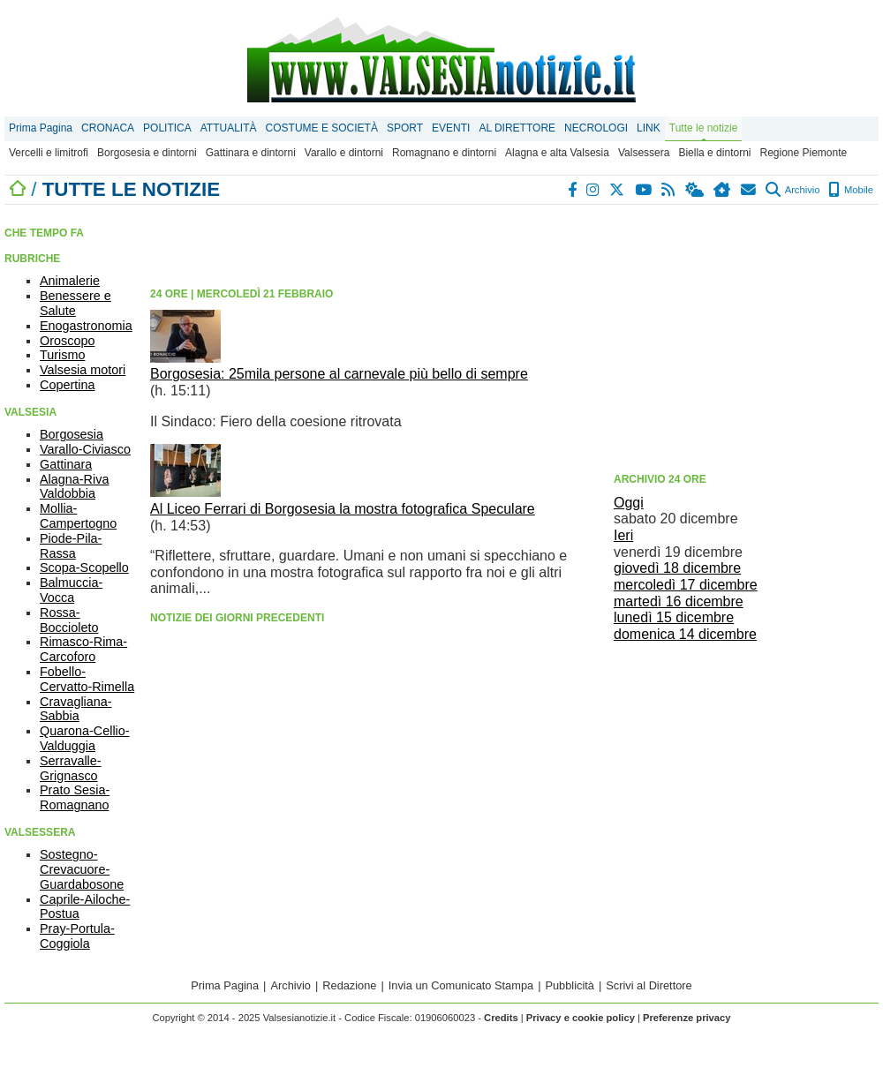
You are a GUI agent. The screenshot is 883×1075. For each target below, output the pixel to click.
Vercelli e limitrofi (48, 153)
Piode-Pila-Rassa (71, 545)
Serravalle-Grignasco (71, 768)
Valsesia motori (82, 370)
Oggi (629, 502)
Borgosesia (71, 434)
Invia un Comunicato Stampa (461, 985)
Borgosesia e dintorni (147, 153)
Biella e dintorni (714, 153)
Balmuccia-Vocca (71, 590)
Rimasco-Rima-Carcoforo (83, 649)
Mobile (850, 189)
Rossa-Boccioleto (69, 620)
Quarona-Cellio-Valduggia (85, 738)
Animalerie (70, 281)
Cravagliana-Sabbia (76, 709)
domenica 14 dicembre (685, 634)
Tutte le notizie (703, 128)
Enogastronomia (86, 326)
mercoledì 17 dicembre (686, 584)
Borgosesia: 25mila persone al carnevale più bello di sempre (339, 373)
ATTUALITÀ (228, 128)
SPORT (405, 128)
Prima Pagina (40, 128)
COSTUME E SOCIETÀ (322, 128)
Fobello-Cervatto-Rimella (87, 679)
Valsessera (643, 153)
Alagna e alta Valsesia (557, 153)
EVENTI (451, 128)
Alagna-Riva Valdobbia (74, 486)
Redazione (349, 985)
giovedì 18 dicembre (677, 567)
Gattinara (66, 464)
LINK (648, 128)
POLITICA (167, 128)
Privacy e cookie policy (580, 1017)
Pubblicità (569, 985)
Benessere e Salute (75, 303)
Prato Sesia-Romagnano (74, 797)
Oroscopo (67, 341)
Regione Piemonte (803, 153)
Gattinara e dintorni (251, 153)
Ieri (623, 535)
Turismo (62, 355)
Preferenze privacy (687, 1017)
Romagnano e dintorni (444, 153)
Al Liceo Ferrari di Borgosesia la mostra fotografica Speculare (342, 508)
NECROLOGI (596, 128)
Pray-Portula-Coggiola (77, 936)
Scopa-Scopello (84, 567)
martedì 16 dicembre (678, 601)
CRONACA (107, 128)
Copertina (67, 385)
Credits (501, 1017)
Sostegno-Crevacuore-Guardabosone (82, 869)
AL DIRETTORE (517, 128)
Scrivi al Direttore (648, 985)
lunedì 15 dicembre (674, 617)
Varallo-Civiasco (85, 449)
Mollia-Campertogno (78, 515)
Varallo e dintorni (344, 153)
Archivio (792, 189)
